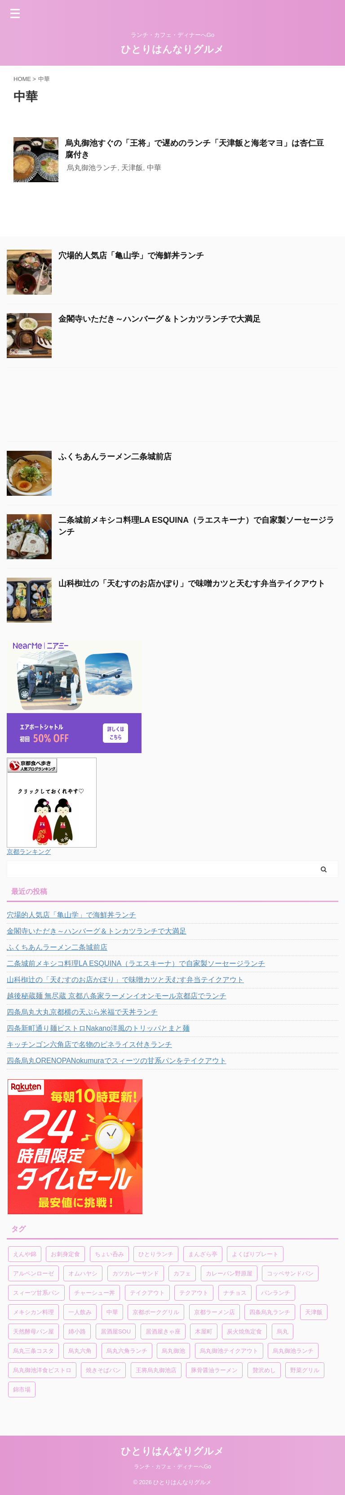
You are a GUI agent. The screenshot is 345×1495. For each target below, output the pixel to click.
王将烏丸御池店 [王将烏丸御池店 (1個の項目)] (156, 1370)
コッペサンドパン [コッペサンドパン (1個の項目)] (290, 1273)
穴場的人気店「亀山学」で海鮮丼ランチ (131, 255)
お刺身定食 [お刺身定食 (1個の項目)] (65, 1254)
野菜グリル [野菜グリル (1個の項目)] (304, 1370)
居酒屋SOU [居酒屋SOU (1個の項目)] (116, 1331)
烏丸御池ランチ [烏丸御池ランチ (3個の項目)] (293, 1350)
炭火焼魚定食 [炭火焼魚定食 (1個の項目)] (244, 1331)
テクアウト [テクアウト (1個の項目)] (193, 1292)
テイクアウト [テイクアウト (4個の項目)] (147, 1292)
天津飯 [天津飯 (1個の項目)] (314, 1312)
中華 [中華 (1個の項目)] (112, 1312)
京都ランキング (29, 851)
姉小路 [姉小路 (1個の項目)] (77, 1331)
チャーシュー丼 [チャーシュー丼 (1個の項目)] (94, 1292)
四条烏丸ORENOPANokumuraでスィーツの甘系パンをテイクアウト (116, 1060)
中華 (154, 167)
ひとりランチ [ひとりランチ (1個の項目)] (155, 1254)
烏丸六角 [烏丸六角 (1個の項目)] (80, 1350)
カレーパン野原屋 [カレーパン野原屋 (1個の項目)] (229, 1273)
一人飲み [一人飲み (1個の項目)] (80, 1312)
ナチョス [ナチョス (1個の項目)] (235, 1292)
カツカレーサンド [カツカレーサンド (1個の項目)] (135, 1273)
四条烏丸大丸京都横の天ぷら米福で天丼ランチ (82, 1012)
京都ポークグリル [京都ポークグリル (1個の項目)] (156, 1312)
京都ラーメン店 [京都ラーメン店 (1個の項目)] (214, 1312)
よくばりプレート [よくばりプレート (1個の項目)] (255, 1254)
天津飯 (132, 167)
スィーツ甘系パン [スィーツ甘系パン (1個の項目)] (36, 1292)
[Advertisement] (168, 407)
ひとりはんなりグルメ (172, 49)
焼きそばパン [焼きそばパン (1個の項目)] (103, 1370)
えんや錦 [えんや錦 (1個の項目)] (24, 1254)
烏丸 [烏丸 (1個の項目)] (282, 1331)
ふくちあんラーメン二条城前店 (115, 456)
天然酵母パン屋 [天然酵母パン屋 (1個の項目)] (33, 1331)
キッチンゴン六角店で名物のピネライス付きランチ (89, 1044)
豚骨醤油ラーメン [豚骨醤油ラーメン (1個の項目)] (214, 1370)
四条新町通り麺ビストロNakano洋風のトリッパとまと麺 (98, 1028)
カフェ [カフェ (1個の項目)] (182, 1273)
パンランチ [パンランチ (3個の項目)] (275, 1292)
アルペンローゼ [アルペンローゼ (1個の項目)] (33, 1273)
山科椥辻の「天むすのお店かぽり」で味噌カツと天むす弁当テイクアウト (191, 583)
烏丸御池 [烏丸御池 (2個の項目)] (173, 1350)
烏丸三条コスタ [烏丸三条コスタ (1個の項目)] (33, 1350)
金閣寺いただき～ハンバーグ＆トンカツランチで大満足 (159, 318)
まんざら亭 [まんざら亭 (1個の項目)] (202, 1254)
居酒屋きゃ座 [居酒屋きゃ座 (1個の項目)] (163, 1331)
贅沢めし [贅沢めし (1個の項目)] (264, 1370)
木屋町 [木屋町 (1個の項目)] (203, 1331)
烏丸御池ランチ (92, 167)
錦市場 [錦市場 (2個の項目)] (22, 1389)
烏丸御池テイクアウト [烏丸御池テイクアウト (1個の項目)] (229, 1350)
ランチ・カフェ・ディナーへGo (172, 1467)
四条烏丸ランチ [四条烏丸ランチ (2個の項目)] (269, 1312)
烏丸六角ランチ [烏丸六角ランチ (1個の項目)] (126, 1350)
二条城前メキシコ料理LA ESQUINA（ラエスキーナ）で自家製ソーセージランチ (136, 963)
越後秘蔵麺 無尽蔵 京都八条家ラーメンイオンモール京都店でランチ (116, 996)
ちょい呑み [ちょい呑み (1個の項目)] (109, 1254)
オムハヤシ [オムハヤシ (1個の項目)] (82, 1273)
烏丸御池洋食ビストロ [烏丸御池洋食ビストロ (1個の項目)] (42, 1370)
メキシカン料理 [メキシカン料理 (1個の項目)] (33, 1312)
